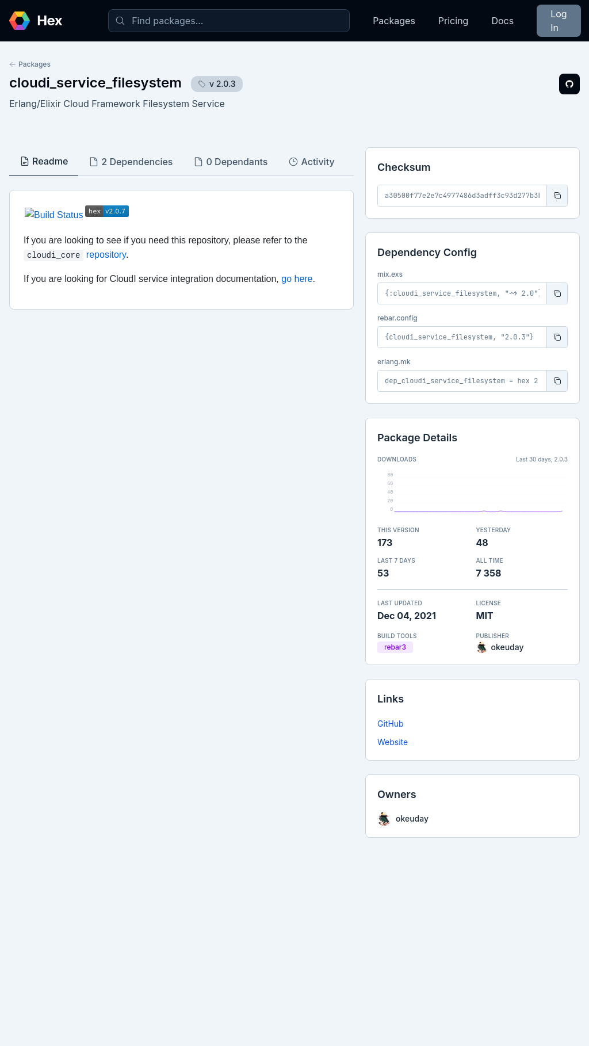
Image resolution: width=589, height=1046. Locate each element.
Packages (394, 20)
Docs (502, 20)
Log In (558, 20)
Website (392, 742)
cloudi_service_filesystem (95, 82)
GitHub (390, 723)
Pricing (453, 20)
